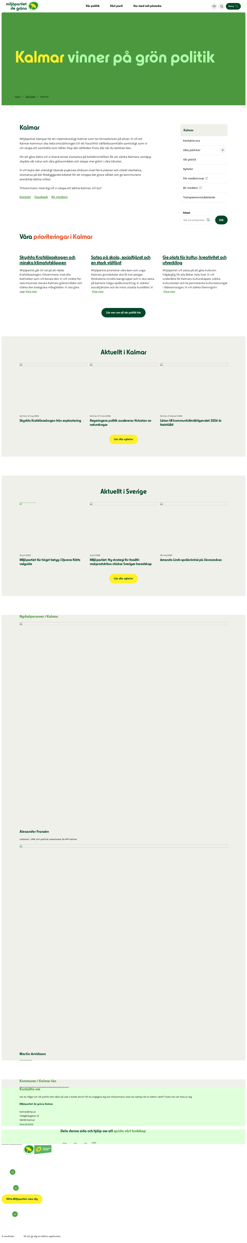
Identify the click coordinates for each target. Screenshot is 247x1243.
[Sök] (221, 6)
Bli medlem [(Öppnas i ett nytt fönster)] (190, 188)
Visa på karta (26, 1124)
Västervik (67, 1087)
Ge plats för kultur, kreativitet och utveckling (195, 260)
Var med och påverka (147, 6)
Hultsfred (31, 1087)
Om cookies (4, 1191)
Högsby (35, 1087)
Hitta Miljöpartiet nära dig (22, 1199)
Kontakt (25, 197)
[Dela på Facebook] (63, 1143)
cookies (19, 1236)
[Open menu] (233, 6)
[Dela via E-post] (82, 1143)
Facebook (41, 197)
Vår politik (93, 6)
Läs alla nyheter (123, 439)
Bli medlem (59, 197)
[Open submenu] (222, 150)
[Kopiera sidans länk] (92, 1142)
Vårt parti (116, 6)
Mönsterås (42, 1087)
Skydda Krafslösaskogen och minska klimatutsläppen (47, 260)
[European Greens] (43, 1154)
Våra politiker (191, 150)
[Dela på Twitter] (72, 1143)
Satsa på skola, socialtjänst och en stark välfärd (120, 260)
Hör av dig (10, 1216)
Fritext (186, 213)
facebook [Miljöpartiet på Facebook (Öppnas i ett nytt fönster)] (4, 1176)
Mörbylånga (46, 1087)
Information (11, 1190)
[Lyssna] (214, 6)
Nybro (50, 1087)
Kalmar (38, 1087)
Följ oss (9, 1174)
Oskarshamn (54, 1087)
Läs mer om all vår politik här (123, 312)
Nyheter (188, 169)
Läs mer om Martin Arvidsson (26, 1060)
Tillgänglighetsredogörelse (8, 1192)
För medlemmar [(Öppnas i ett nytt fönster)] (193, 178)
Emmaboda (26, 1087)
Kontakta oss (191, 140)
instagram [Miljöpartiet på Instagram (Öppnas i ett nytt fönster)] (4, 1177)
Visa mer (31, 291)
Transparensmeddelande (199, 197)
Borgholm (22, 1087)
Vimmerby (62, 1087)
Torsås (58, 1087)
